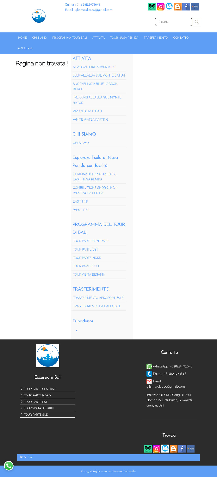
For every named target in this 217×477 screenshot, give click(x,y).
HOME (22, 37)
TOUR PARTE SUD (34, 414)
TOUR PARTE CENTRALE (38, 389)
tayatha (131, 471)
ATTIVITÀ (98, 37)
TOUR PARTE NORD (35, 395)
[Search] (173, 22)
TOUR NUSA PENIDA (124, 37)
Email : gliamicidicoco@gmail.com (88, 10)
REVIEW (26, 457)
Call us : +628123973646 (82, 4)
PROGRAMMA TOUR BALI (69, 37)
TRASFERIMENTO (156, 37)
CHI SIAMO (39, 37)
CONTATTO (181, 37)
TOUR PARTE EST (33, 402)
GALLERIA (25, 48)
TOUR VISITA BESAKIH (37, 408)
